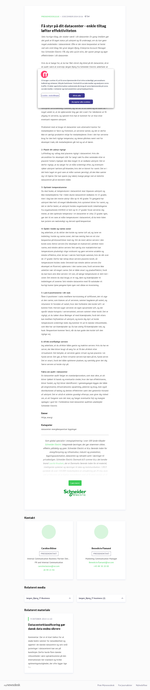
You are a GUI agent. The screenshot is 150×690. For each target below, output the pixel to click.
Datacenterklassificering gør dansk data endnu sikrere (46, 626)
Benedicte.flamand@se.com (101, 562)
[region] (76, 88)
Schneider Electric (53, 444)
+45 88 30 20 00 (101, 566)
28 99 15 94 (48, 570)
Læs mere (75, 483)
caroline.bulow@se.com (49, 566)
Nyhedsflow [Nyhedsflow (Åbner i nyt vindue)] (141, 685)
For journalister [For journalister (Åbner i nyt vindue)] (125, 685)
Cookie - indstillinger (50, 95)
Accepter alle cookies (81, 102)
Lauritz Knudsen (56, 463)
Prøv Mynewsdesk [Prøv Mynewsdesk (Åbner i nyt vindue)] (105, 685)
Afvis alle (77, 95)
